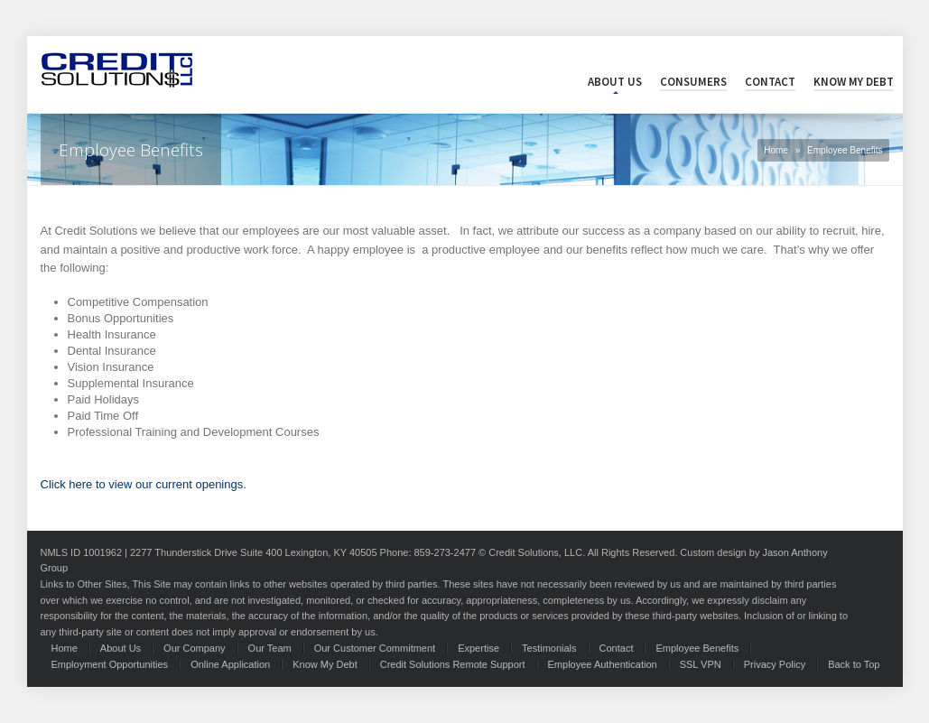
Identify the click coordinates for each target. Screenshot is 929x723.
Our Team (270, 648)
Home (776, 150)
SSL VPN (700, 664)
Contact (770, 81)
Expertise (478, 648)
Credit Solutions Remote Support (452, 664)
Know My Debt (853, 81)
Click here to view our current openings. (143, 484)
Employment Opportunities (110, 664)
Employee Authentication (602, 664)
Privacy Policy (774, 664)
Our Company (194, 648)
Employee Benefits (697, 648)
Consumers (693, 81)
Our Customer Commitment (374, 648)
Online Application (230, 664)
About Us (615, 81)
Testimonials (549, 648)
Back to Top (853, 664)
